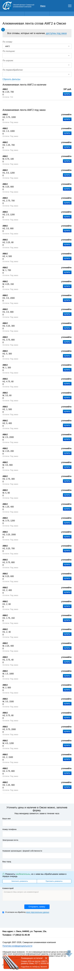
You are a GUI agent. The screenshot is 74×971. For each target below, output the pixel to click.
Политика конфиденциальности (17, 946)
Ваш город (6, 862)
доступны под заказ (56, 33)
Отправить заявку (36, 907)
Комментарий (7, 888)
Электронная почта (10, 840)
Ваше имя (6, 819)
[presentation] (21, 920)
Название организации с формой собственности (22, 851)
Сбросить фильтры (11, 79)
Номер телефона (9, 829)
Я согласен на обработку (25, 912)
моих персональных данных (37, 912)
